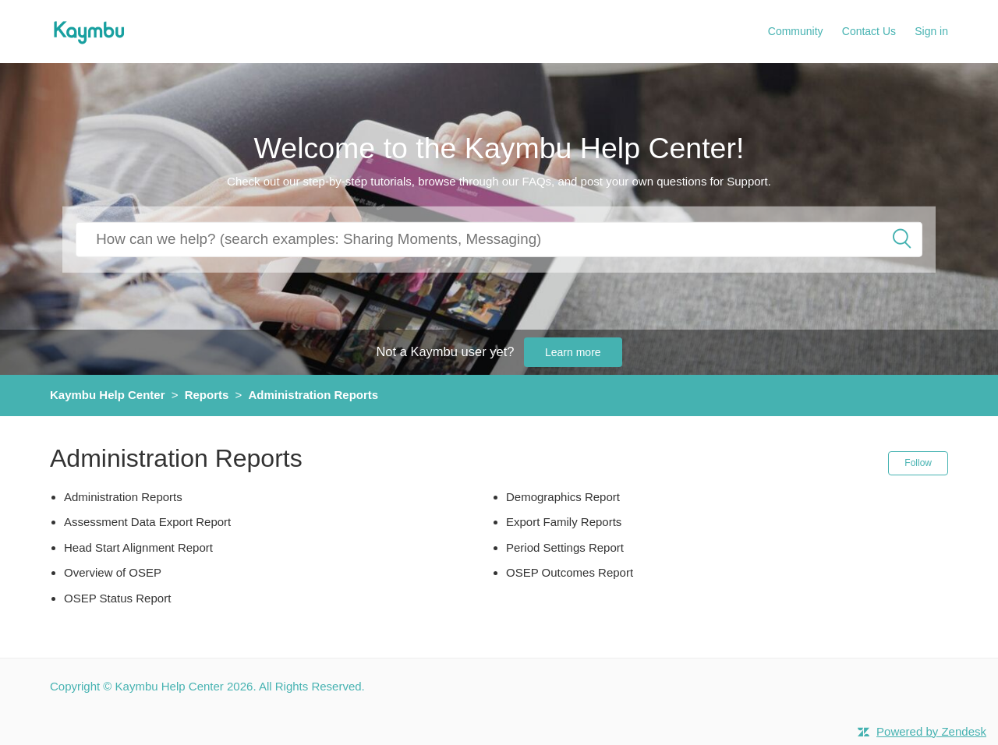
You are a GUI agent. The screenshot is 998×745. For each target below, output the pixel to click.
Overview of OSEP (112, 572)
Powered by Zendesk (931, 731)
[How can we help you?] (499, 238)
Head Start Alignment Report (138, 547)
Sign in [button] (931, 31)
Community (795, 31)
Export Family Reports (563, 521)
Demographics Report (563, 496)
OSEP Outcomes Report (569, 572)
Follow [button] (918, 462)
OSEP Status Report (117, 598)
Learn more (573, 352)
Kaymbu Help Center (107, 394)
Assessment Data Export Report (147, 521)
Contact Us (869, 31)
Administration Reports (313, 394)
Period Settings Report (565, 547)
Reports (207, 394)
